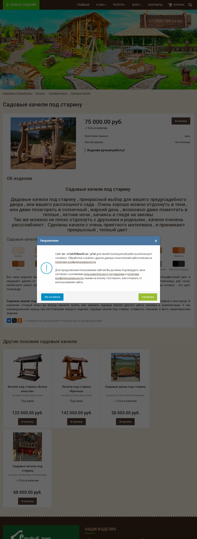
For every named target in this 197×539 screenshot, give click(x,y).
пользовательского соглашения (104, 274)
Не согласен (52, 296)
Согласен (148, 296)
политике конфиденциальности (75, 262)
